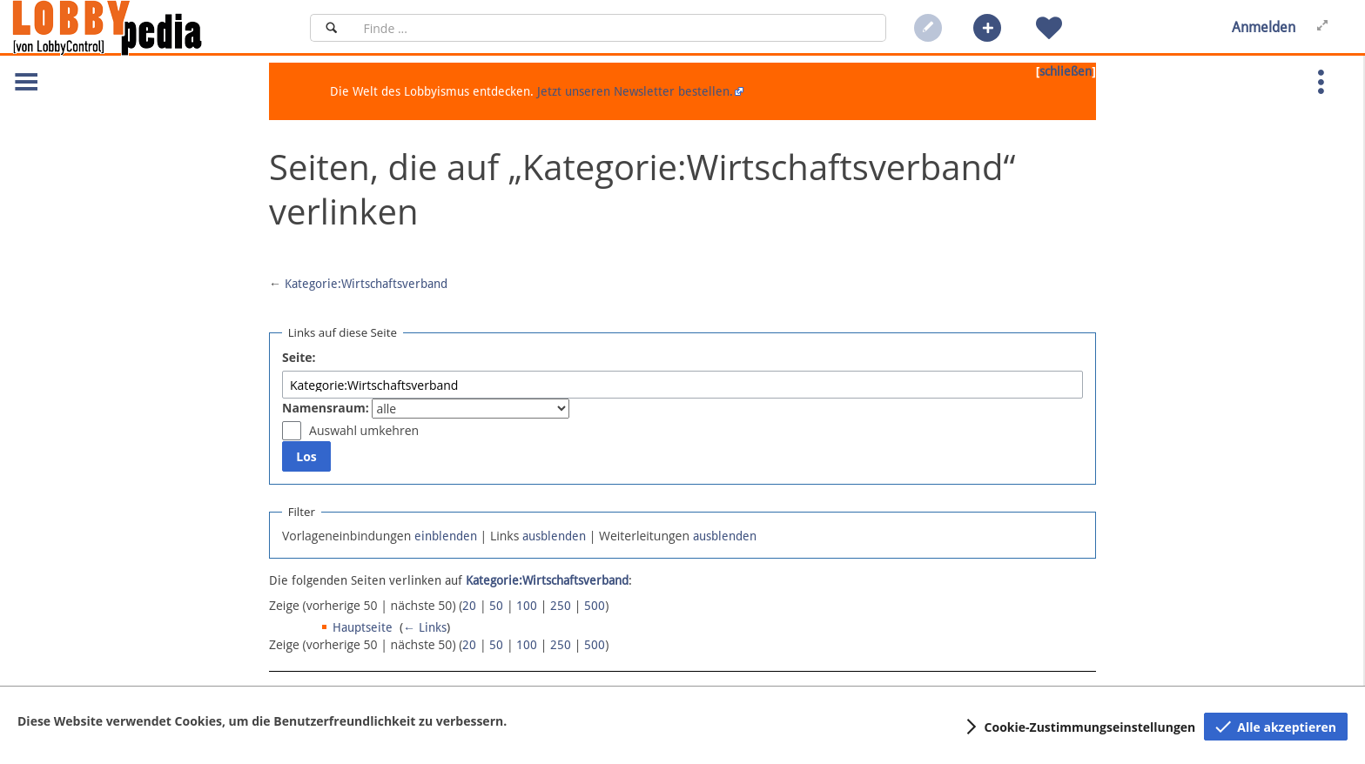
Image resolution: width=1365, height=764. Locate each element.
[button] (987, 28)
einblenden (445, 536)
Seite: (299, 357)
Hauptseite (363, 627)
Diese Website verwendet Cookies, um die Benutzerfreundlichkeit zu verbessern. (262, 721)
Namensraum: (325, 407)
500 (594, 606)
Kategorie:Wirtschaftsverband (366, 284)
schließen (1065, 71)
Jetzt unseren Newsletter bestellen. (635, 91)
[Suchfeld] (619, 28)
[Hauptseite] (136, 28)
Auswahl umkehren (364, 430)
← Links (425, 627)
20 (469, 606)
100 (526, 606)
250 (560, 606)
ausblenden (554, 536)
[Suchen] (331, 28)
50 (496, 606)
